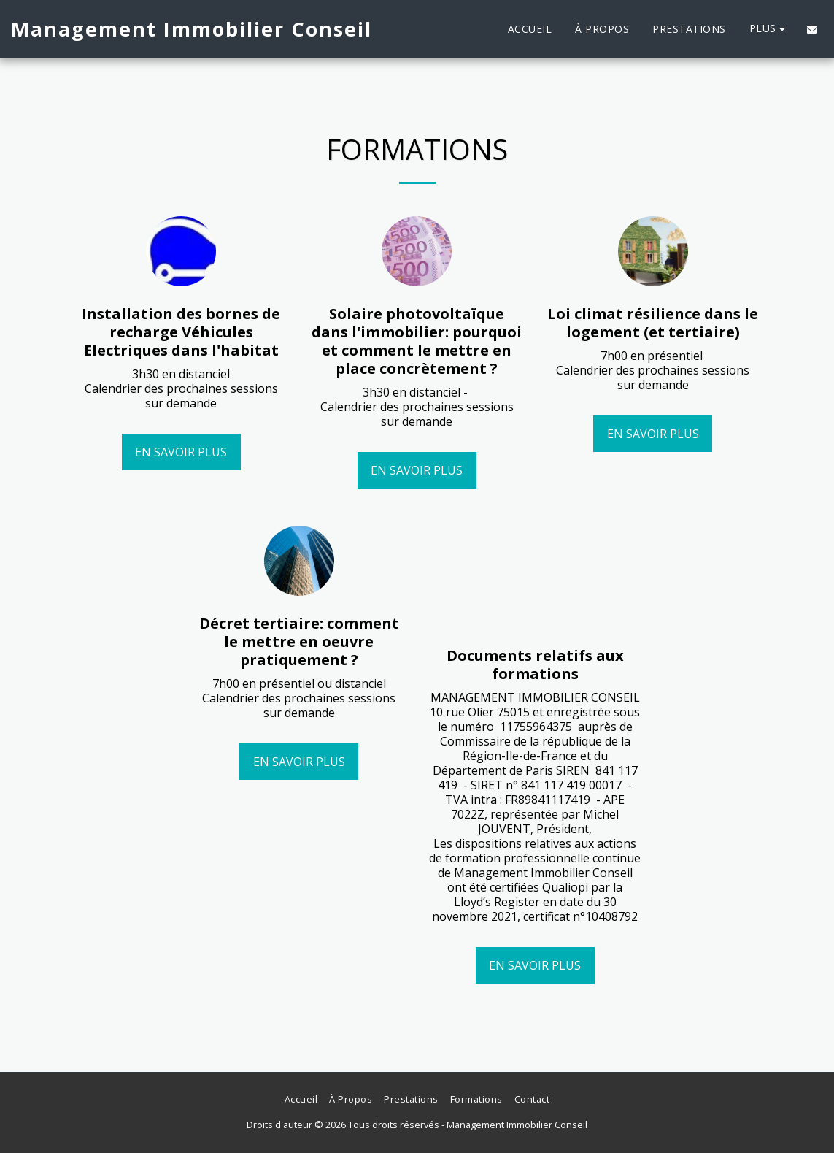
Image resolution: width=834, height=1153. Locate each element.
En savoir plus (181, 452)
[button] (812, 29)
